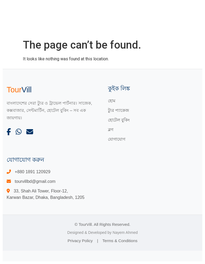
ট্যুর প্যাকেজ (118, 110)
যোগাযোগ (116, 139)
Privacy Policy (80, 240)
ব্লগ (110, 129)
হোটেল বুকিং (119, 120)
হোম (111, 100)
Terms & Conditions (119, 240)
